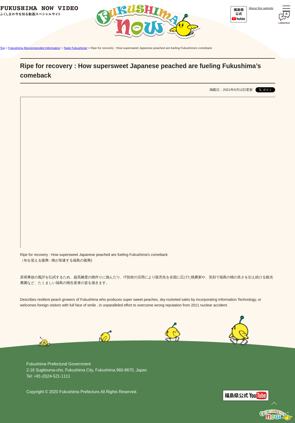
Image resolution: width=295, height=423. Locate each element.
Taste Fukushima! (75, 48)
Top (2, 48)
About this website (261, 8)
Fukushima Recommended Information (34, 48)
